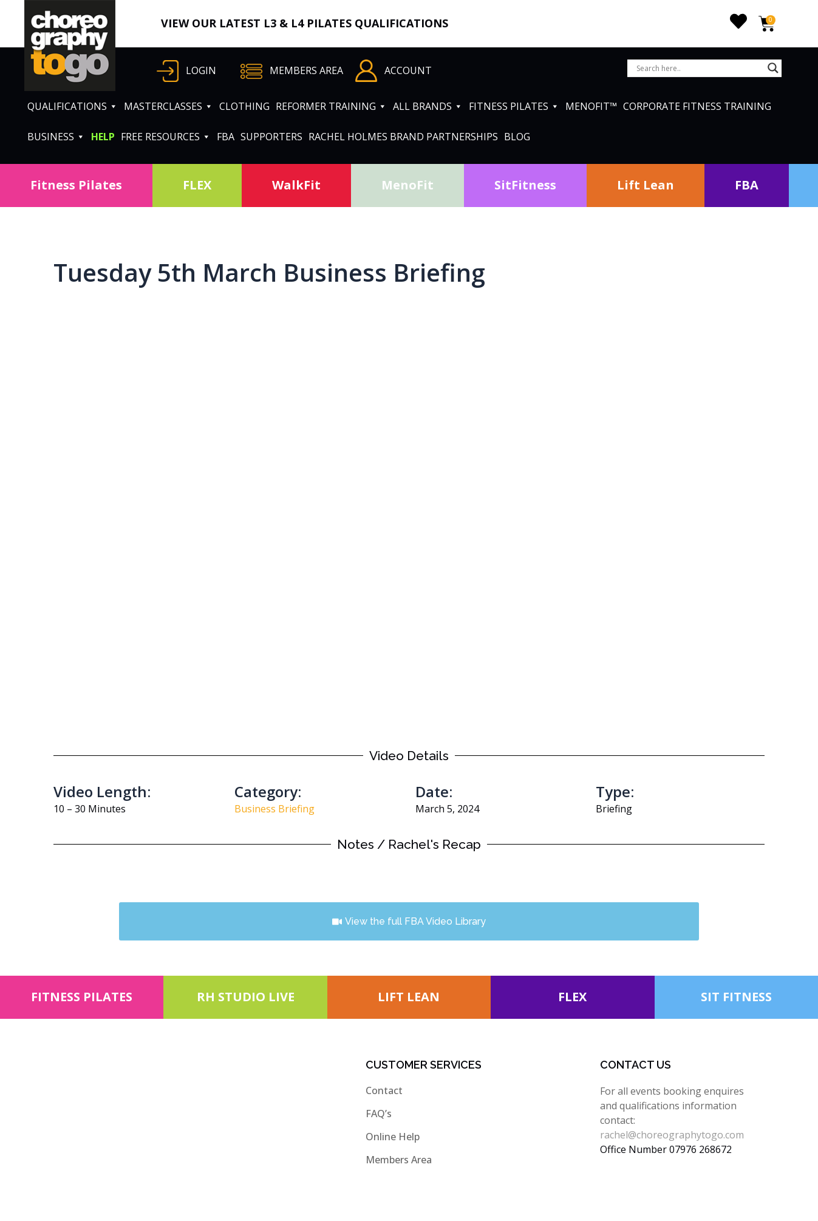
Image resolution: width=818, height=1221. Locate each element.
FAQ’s (379, 1113)
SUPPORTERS (271, 136)
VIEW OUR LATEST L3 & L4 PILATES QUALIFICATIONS (304, 23)
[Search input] (699, 68)
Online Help (393, 1136)
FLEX (197, 185)
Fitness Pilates (76, 185)
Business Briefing (274, 808)
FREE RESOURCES (166, 136)
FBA (225, 136)
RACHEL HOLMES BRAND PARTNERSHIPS (403, 136)
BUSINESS (56, 136)
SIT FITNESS (736, 996)
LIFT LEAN (409, 996)
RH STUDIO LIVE (246, 996)
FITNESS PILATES (514, 106)
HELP (103, 136)
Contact (384, 1090)
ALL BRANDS (428, 106)
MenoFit (407, 185)
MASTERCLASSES (168, 106)
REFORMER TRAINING (331, 106)
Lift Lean (645, 185)
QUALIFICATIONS (72, 106)
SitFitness (525, 185)
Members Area (399, 1159)
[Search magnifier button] (773, 68)
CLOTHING (244, 106)
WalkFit (296, 185)
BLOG (517, 136)
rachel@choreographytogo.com (672, 1134)
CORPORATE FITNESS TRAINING (697, 106)
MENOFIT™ (591, 106)
